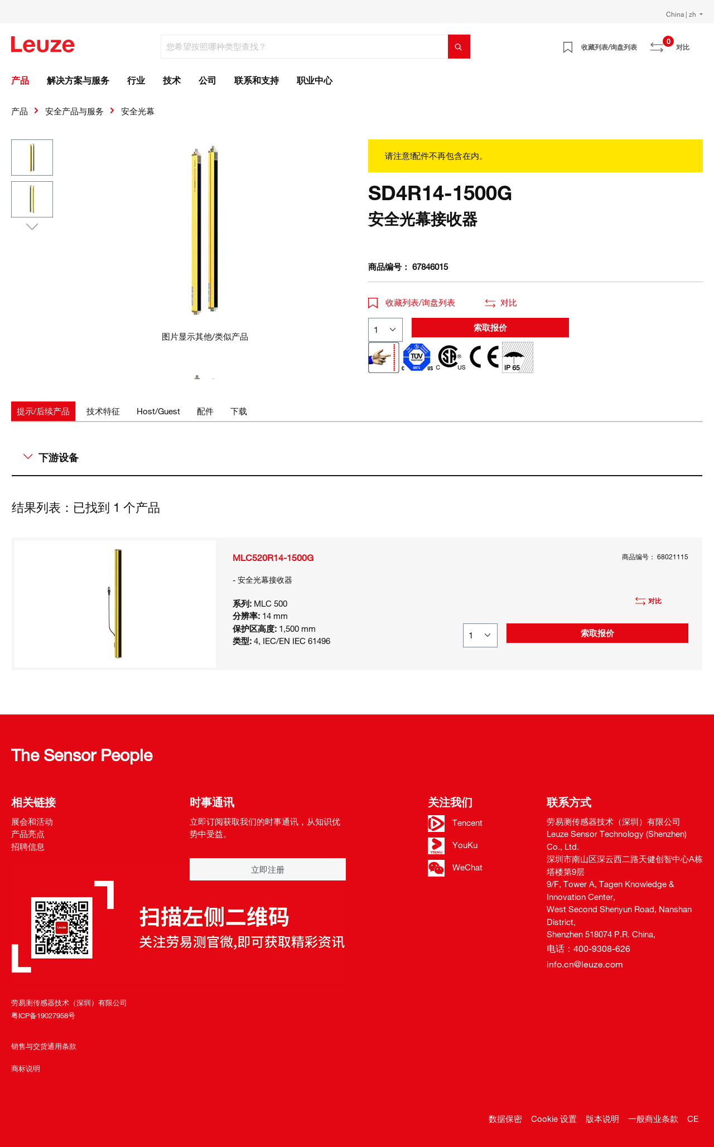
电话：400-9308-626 (588, 948)
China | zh (682, 13)
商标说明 (25, 1068)
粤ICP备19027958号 (43, 1015)
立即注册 (267, 869)
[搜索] (459, 47)
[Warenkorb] (696, 43)
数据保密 (505, 1119)
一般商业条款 (653, 1119)
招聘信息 (28, 846)
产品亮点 (28, 834)
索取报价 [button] (490, 327)
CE (692, 1119)
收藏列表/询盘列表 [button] (411, 302)
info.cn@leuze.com (585, 964)
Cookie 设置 (554, 1119)
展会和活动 (32, 821)
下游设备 (51, 457)
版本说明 (602, 1119)
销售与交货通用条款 (43, 1046)
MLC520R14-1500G (273, 557)
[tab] (43, 411)
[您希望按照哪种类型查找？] (304, 47)
